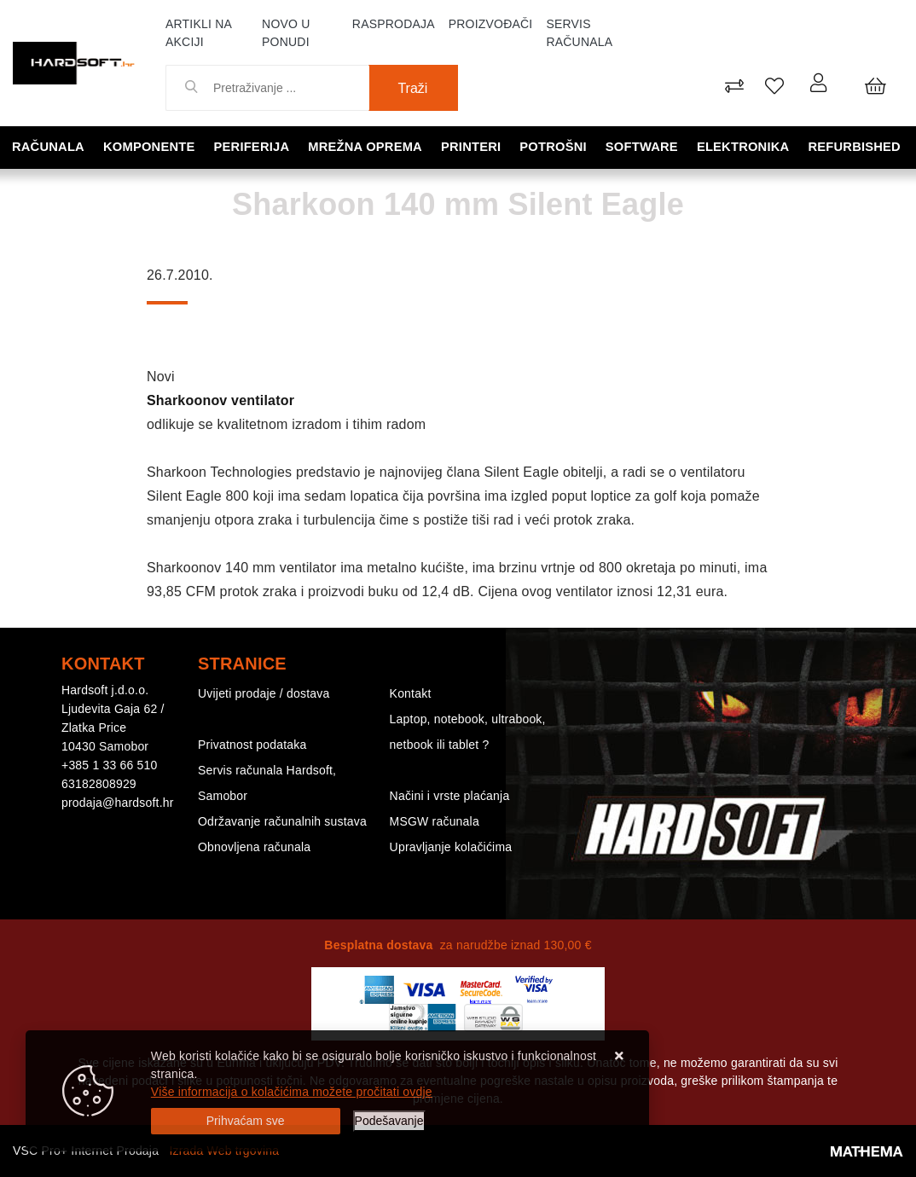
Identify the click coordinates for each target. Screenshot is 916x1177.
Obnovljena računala (254, 847)
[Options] (389, 1121)
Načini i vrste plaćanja (450, 796)
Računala (50, 146)
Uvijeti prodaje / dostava (263, 693)
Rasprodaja (393, 24)
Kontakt (411, 693)
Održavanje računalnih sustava (282, 821)
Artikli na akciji (198, 33)
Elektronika (745, 146)
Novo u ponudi (286, 33)
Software (643, 146)
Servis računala (579, 33)
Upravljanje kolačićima (451, 847)
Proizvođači (491, 24)
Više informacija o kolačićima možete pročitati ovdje (291, 1092)
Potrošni (555, 146)
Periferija (253, 146)
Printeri (473, 146)
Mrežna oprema (367, 146)
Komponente (151, 146)
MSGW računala (434, 821)
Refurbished (856, 146)
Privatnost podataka (252, 744)
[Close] (245, 1121)
